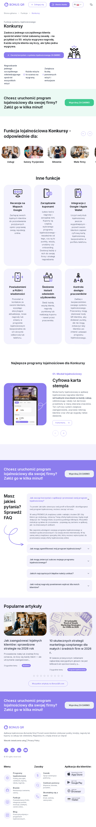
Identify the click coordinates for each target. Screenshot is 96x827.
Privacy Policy (34, 740)
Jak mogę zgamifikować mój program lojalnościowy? (55, 548)
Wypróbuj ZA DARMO (79, 112)
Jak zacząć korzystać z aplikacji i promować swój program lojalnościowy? (58, 499)
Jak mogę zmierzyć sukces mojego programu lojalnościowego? (52, 561)
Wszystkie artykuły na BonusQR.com (48, 684)
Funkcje (24, 13)
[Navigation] (91, 4)
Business (26, 665)
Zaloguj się (37, 4)
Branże (16, 788)
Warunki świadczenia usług (15, 740)
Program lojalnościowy (77, 670)
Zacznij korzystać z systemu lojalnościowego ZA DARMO (33, 55)
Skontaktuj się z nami (50, 794)
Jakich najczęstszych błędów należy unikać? (52, 573)
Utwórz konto (59, 4)
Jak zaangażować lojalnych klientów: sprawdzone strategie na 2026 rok (23, 644)
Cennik (46, 773)
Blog (15, 812)
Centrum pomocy (51, 783)
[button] (34, 676)
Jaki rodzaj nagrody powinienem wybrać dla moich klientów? (54, 586)
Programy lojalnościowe (19, 774)
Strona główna (10, 13)
